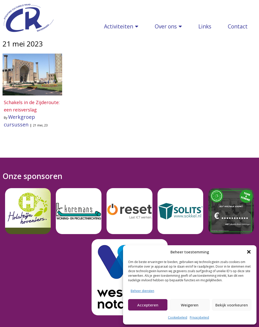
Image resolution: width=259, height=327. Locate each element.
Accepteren (147, 304)
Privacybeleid (199, 317)
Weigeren (189, 304)
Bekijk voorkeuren (231, 304)
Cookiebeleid (177, 317)
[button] (248, 251)
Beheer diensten (142, 291)
